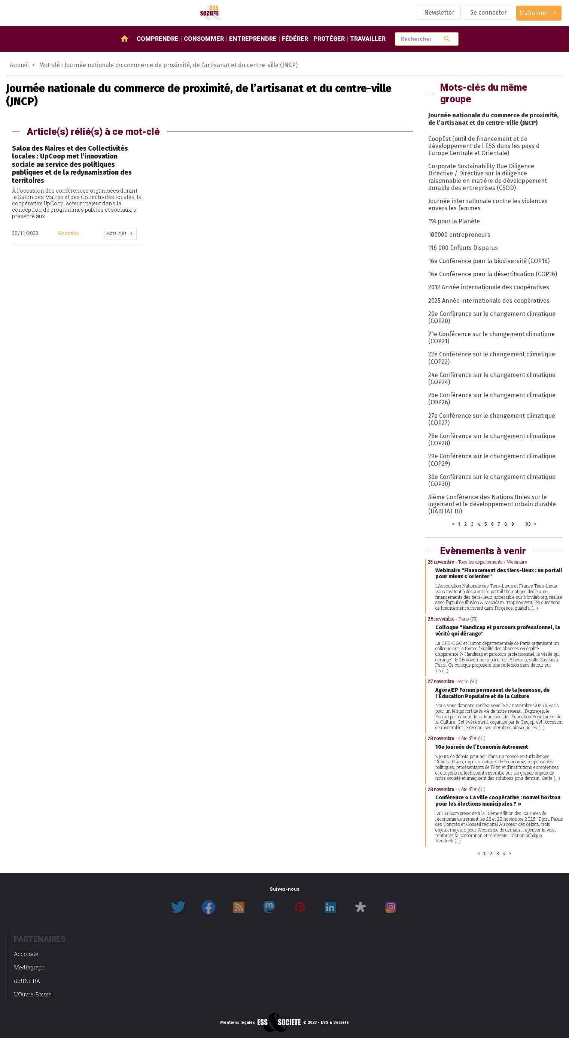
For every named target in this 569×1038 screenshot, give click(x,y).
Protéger (329, 38)
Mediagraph (29, 967)
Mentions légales (237, 1022)
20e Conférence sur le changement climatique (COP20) (492, 317)
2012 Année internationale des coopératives (488, 287)
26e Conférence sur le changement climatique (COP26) (492, 399)
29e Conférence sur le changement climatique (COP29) (492, 460)
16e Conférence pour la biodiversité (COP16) (489, 261)
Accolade (26, 953)
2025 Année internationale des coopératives (489, 300)
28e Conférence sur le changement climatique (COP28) (492, 439)
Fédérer (295, 38)
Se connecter (488, 12)
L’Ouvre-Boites (33, 994)
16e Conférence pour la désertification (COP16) (492, 274)
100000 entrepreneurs (459, 234)
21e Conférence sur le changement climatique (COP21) (491, 338)
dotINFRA (27, 980)
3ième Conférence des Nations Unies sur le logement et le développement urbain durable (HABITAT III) (492, 504)
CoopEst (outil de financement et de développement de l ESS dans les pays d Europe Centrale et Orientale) (484, 146)
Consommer (204, 38)
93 (528, 524)
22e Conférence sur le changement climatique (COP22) (491, 358)
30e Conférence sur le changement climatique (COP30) (492, 480)
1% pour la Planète (454, 221)
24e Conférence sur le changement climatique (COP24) (492, 378)
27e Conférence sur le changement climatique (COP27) (491, 419)
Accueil (19, 65)
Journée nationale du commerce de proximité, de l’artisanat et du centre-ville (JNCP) (493, 119)
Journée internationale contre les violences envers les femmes (488, 204)
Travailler (368, 38)
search (447, 39)
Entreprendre (253, 38)
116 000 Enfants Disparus (463, 247)
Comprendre (158, 38)
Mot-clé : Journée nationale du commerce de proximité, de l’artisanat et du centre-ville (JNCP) (168, 65)
